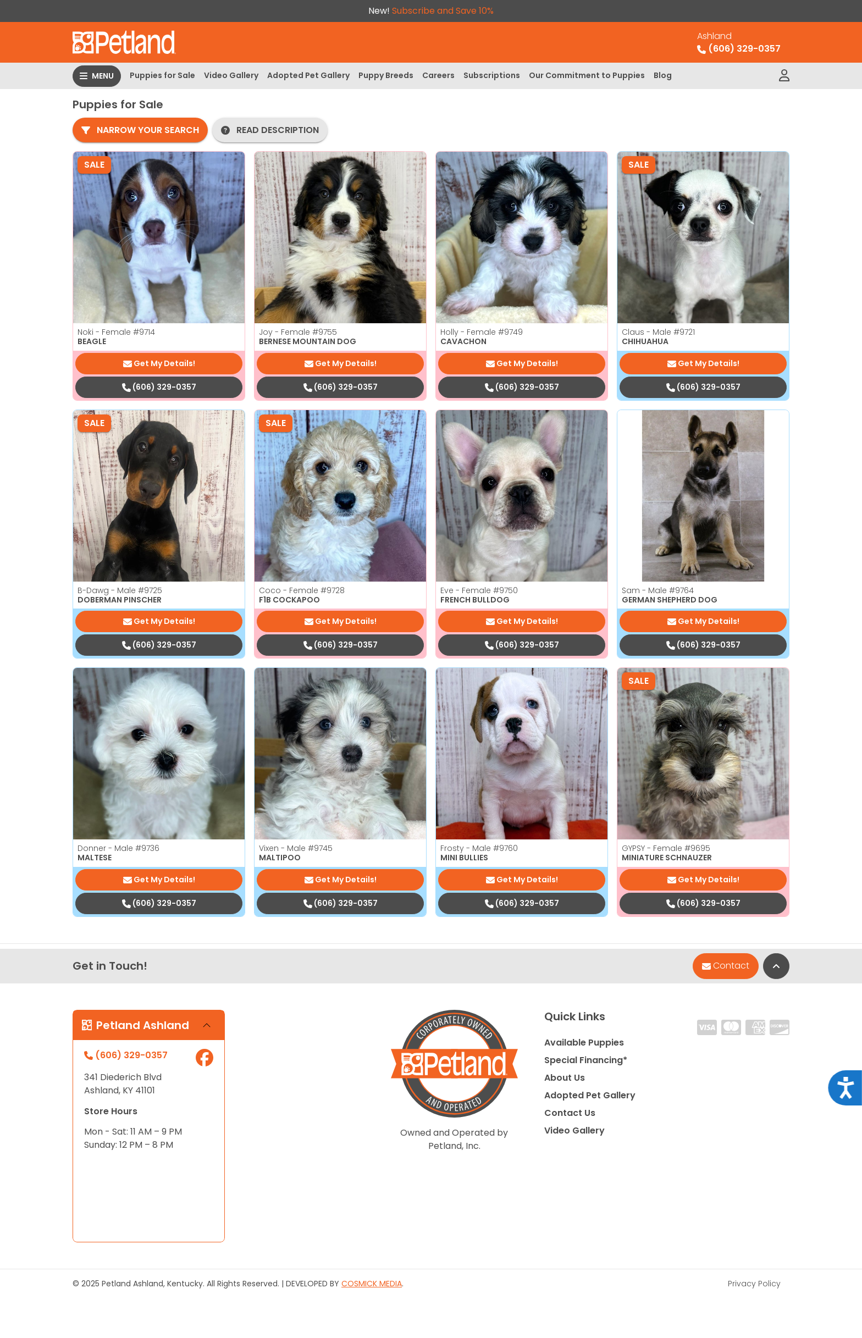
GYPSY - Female (666, 848)
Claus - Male (658, 332)
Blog (663, 75)
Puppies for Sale (162, 75)
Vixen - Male (296, 848)
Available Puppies (584, 1042)
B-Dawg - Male (120, 590)
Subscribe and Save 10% (443, 10)
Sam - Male (658, 590)
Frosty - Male (479, 848)
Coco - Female (302, 590)
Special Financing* (585, 1060)
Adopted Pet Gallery (308, 75)
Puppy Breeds (385, 75)
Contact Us (569, 1113)
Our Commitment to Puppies (587, 75)
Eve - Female (479, 590)
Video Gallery (231, 75)
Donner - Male (118, 848)
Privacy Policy (754, 1283)
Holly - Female (481, 332)
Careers (438, 75)
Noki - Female (116, 332)
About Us (564, 1077)
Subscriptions (491, 75)
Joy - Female (298, 332)
